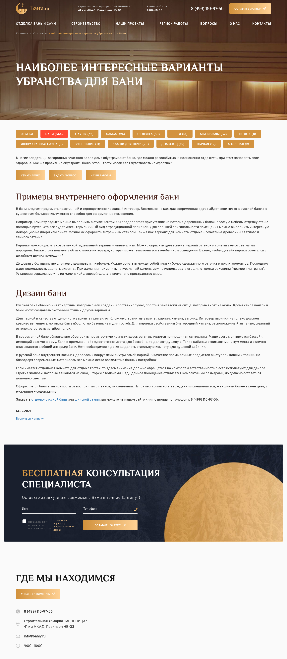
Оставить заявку (247, 9)
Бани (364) (55, 134)
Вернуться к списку (30, 419)
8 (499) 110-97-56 (207, 9)
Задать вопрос (65, 176)
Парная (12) (209, 144)
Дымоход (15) (175, 144)
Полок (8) (251, 134)
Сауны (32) (85, 134)
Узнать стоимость (35, 594)
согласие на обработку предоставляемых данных (63, 525)
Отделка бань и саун (36, 24)
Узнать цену (30, 176)
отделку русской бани (49, 400)
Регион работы (173, 24)
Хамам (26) (117, 134)
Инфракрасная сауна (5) (42, 144)
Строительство (85, 24)
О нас (235, 24)
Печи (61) (183, 134)
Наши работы (101, 176)
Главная (22, 33)
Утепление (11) (89, 144)
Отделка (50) (151, 134)
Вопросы (208, 24)
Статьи (38, 33)
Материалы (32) (217, 134)
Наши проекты (130, 24)
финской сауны (87, 400)
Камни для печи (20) (132, 144)
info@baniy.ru (35, 636)
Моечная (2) (242, 144)
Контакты (261, 24)
